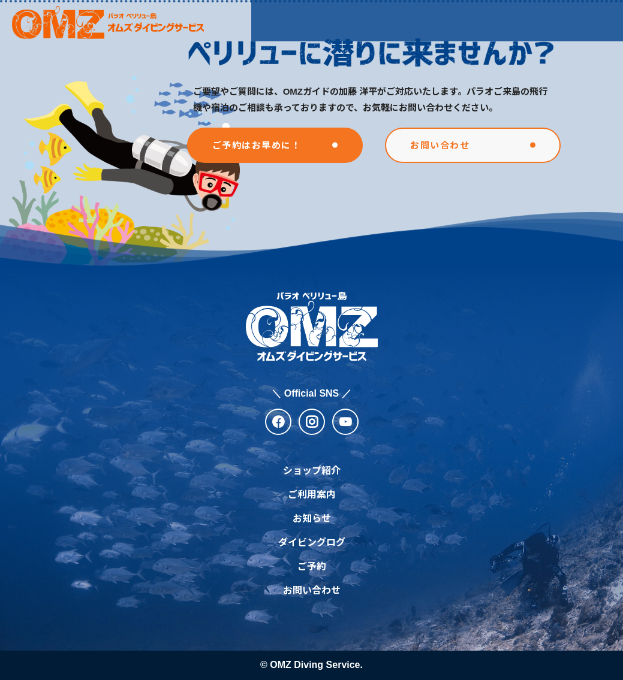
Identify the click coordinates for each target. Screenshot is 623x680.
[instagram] (312, 422)
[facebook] (278, 422)
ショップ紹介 (286, 20)
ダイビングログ (311, 542)
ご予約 (311, 566)
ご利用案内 (351, 20)
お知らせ (406, 20)
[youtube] (345, 422)
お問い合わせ (312, 590)
